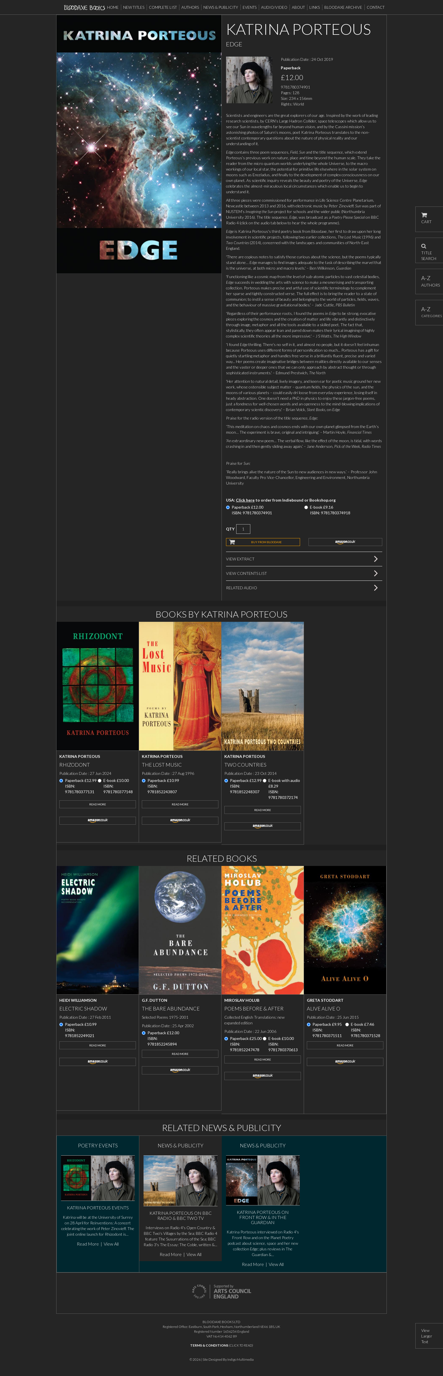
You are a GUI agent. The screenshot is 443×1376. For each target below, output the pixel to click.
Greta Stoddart (325, 1000)
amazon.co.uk (346, 542)
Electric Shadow (83, 1008)
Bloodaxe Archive (343, 7)
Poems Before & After (254, 1008)
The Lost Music (162, 765)
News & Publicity (220, 7)
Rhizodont (74, 765)
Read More (97, 804)
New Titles (133, 7)
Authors (190, 7)
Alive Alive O (323, 1008)
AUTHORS (429, 281)
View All (111, 1243)
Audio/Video (274, 7)
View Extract (240, 558)
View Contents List (246, 573)
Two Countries (245, 765)
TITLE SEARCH (428, 250)
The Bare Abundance (171, 1008)
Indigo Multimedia (240, 1359)
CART (426, 218)
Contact (376, 7)
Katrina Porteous (79, 756)
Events (250, 7)
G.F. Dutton (154, 1000)
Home (113, 7)
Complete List (163, 7)
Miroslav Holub (241, 1000)
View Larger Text (426, 1336)
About (298, 7)
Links (314, 7)
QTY (230, 528)
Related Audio (241, 587)
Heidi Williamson (78, 1000)
